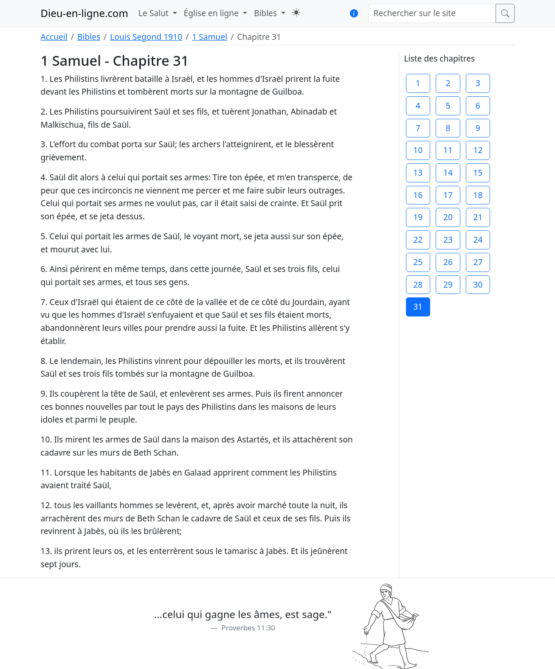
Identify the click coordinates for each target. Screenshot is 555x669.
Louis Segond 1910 (146, 36)
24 (478, 239)
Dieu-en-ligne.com (84, 13)
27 (478, 262)
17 (448, 195)
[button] (296, 12)
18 (478, 195)
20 (448, 217)
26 (448, 262)
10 (418, 150)
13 (418, 172)
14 (448, 172)
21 (478, 217)
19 (418, 217)
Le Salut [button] (154, 13)
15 (478, 172)
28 (418, 284)
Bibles (88, 36)
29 (448, 284)
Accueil (54, 36)
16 (418, 195)
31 (418, 306)
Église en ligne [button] (212, 13)
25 (418, 262)
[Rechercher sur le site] (432, 13)
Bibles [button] (266, 13)
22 (418, 239)
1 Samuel (209, 36)
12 (478, 150)
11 (448, 150)
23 (448, 239)
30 (478, 284)
